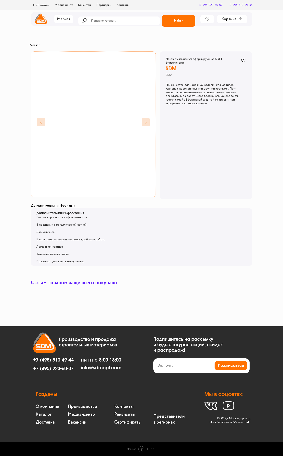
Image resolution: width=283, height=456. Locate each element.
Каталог (34, 45)
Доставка (45, 422)
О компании (47, 406)
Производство (82, 406)
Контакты (124, 406)
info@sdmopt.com (101, 368)
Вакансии (77, 422)
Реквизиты (124, 414)
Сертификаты (127, 422)
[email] (201, 365)
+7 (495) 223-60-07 (53, 368)
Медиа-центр (81, 414)
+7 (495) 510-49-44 (53, 360)
